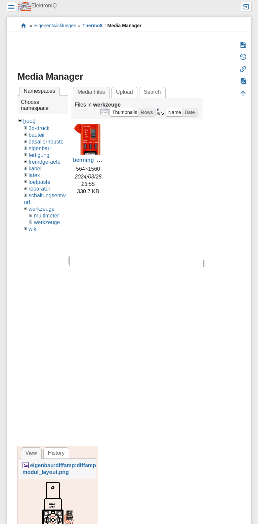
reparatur (39, 189)
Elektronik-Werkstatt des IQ (23, 25)
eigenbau (40, 148)
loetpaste (39, 182)
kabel (35, 168)
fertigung (39, 155)
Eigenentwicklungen (55, 25)
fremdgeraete (44, 162)
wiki (33, 229)
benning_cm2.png (96, 160)
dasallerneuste (46, 142)
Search (152, 92)
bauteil (36, 135)
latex (34, 175)
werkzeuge (41, 209)
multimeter (46, 215)
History (56, 453)
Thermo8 (92, 25)
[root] (29, 121)
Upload (124, 92)
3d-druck (39, 128)
